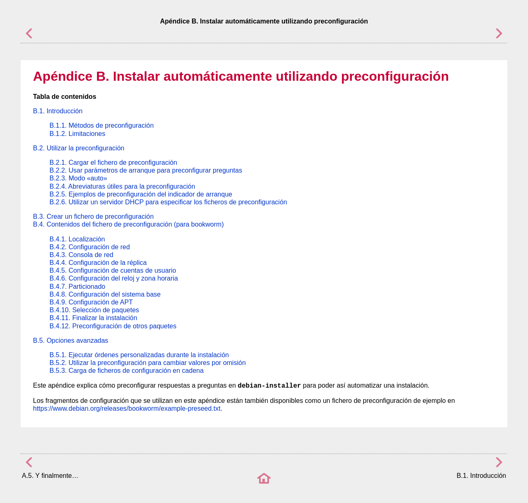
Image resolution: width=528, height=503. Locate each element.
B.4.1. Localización (77, 239)
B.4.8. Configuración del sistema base (105, 294)
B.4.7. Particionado (77, 286)
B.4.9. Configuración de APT (91, 302)
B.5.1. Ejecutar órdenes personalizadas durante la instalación (139, 354)
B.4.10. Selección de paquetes (94, 309)
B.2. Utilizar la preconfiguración (78, 148)
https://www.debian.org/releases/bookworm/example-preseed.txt (126, 408)
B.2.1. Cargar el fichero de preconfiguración (113, 162)
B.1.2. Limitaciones (77, 133)
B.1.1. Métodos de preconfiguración (102, 125)
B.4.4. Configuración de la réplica (98, 262)
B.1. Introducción (57, 111)
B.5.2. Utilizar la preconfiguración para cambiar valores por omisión (148, 362)
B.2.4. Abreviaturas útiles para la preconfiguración (122, 186)
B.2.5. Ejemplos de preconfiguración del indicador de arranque (141, 194)
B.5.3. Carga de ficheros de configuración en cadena (127, 370)
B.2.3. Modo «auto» (78, 178)
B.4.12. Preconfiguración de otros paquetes (113, 326)
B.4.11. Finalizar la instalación (93, 317)
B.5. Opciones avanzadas (70, 340)
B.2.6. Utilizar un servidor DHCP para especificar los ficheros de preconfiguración (168, 202)
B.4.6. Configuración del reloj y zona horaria (114, 278)
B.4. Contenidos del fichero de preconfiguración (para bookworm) (128, 224)
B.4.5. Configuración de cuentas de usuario (113, 270)
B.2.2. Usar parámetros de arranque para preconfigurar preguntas (146, 170)
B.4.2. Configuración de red (90, 246)
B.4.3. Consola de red (81, 254)
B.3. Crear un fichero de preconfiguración (93, 216)
